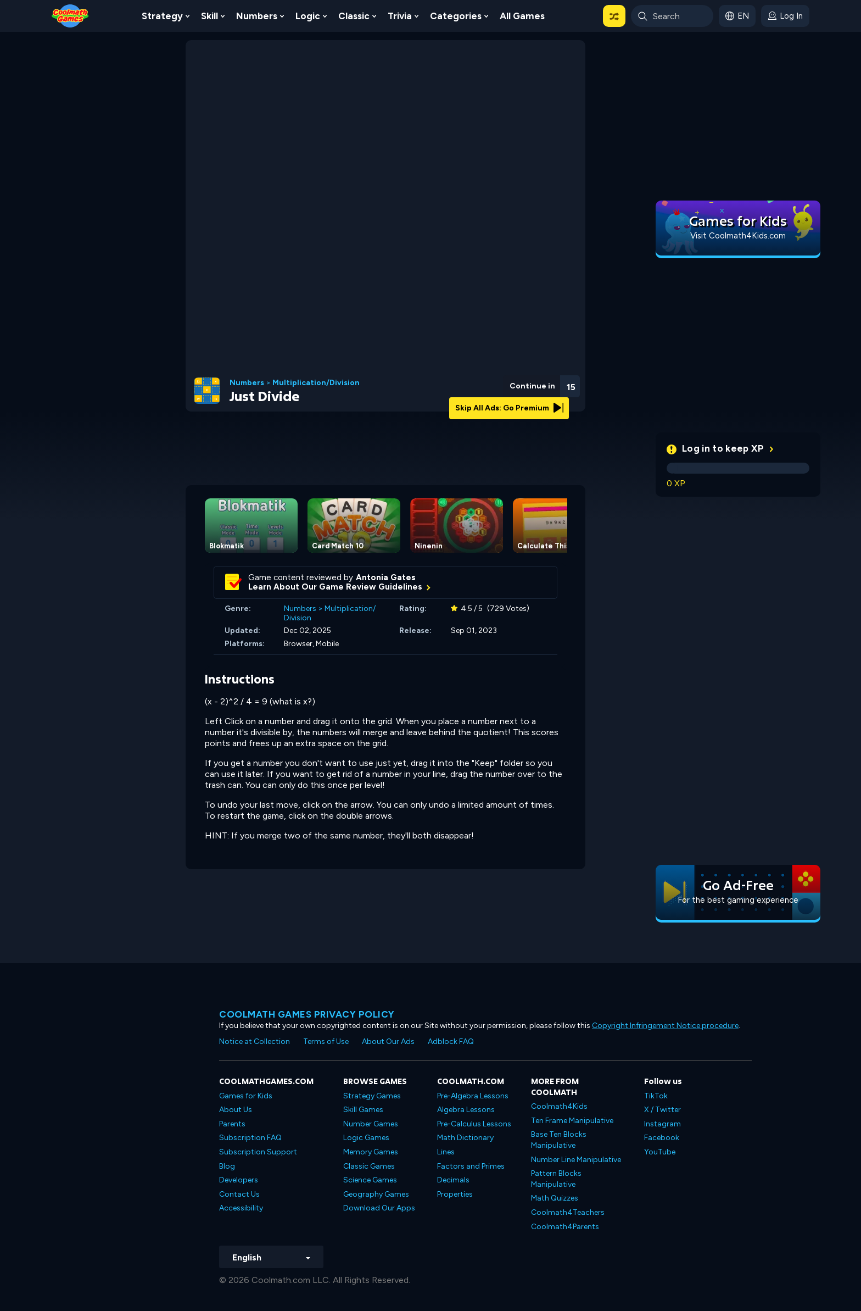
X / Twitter (662, 1109)
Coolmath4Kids (559, 1106)
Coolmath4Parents (565, 1226)
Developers (238, 1180)
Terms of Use (326, 1041)
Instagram (662, 1124)
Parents (232, 1124)
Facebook (661, 1137)
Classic (354, 15)
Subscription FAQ (250, 1137)
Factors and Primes (471, 1166)
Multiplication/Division (316, 383)
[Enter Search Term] (672, 16)
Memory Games (370, 1152)
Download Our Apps (379, 1208)
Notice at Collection (254, 1041)
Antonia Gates (386, 577)
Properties (455, 1194)
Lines (446, 1152)
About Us (235, 1109)
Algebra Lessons (466, 1109)
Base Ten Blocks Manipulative (558, 1140)
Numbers (256, 15)
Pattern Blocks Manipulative (556, 1179)
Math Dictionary (465, 1137)
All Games (522, 15)
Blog (227, 1166)
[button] (614, 16)
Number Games (370, 1124)
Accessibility (241, 1208)
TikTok (656, 1096)
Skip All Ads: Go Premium (509, 408)
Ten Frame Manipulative (572, 1120)
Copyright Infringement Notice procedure (665, 1025)
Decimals (453, 1180)
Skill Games (363, 1109)
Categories (456, 15)
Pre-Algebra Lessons (472, 1096)
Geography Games (376, 1194)
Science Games (370, 1180)
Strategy (162, 15)
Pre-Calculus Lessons (474, 1124)
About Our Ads (388, 1041)
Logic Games (366, 1137)
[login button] (785, 16)
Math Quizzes (554, 1198)
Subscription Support (258, 1152)
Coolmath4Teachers (568, 1212)
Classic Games (369, 1166)
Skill (209, 15)
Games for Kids (245, 1096)
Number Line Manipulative (576, 1159)
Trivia (400, 15)
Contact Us (239, 1194)
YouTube (659, 1152)
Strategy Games (372, 1096)
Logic (307, 15)
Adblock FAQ (451, 1041)
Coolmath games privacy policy (307, 1014)
